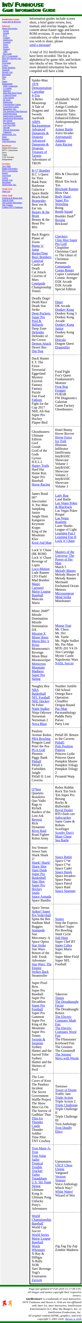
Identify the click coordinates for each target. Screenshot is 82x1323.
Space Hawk (63, 872)
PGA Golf (38, 750)
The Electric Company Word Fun (65, 1031)
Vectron (60, 1176)
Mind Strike (63, 597)
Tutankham (39, 1178)
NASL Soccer (64, 663)
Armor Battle (64, 129)
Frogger (60, 390)
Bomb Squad (64, 211)
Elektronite (7, 102)
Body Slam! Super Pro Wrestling (63, 200)
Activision (6, 63)
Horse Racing (41, 484)
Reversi (37, 819)
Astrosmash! (63, 137)
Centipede (38, 283)
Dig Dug (38, 351)
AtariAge (7, 90)
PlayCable (7, 54)
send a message (39, 45)
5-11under (7, 88)
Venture (60, 1180)
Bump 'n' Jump (38, 247)
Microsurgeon (64, 593)
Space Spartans (65, 891)
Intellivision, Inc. (9, 134)
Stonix (59, 919)
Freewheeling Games (12, 104)
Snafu (36, 893)
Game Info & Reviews (11, 22)
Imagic (5, 60)
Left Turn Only (9, 125)
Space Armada (41, 896)
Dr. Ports (7, 100)
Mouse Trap (63, 625)
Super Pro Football (38, 1007)
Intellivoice (8, 40)
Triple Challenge (66, 1105)
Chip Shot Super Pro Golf (66, 242)
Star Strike (39, 945)
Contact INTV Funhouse (12, 207)
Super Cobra (63, 945)
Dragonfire (62, 347)
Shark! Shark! (41, 862)
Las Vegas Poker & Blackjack (66, 505)
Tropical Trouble (37, 1165)
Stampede (38, 930)
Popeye (60, 750)
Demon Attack (41, 343)
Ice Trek (60, 441)
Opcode (6, 127)
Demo (4, 81)
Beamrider (39, 200)
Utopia (59, 1169)
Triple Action (64, 1097)
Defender (38, 332)
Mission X (39, 633)
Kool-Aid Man (42, 542)
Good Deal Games (11, 107)
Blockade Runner (67, 189)
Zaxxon (37, 1280)
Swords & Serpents (38, 1041)
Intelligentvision (10, 113)
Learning (7, 42)
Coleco (5, 65)
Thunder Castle (37, 1124)
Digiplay (5, 139)
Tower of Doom (66, 1090)
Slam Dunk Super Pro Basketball (39, 873)
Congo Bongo (64, 270)
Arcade (6, 33)
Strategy (6, 49)
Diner (59, 302)
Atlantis (60, 140)
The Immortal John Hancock (15, 111)
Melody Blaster (65, 571)
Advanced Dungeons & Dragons (40, 133)
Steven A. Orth (73, 1318)
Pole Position (64, 746)
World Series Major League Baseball (41, 1238)
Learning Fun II (65, 537)
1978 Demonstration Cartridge (42, 87)
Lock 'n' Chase (65, 541)
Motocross (39, 663)
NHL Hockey (41, 701)
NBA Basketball (39, 691)
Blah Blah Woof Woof (12, 93)
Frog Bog (61, 386)
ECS (5, 35)
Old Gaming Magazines (12, 202)
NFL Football (41, 697)
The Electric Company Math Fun (65, 1020)
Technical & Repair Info (12, 198)
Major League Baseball (41, 593)
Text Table (6, 166)
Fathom (37, 400)
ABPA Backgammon (41, 123)
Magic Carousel (38, 585)
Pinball (36, 761)
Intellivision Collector (12, 116)
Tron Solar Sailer (39, 1157)
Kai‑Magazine (9, 123)
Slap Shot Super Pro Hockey (38, 885)
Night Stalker (41, 708)
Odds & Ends (7, 200)
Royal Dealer (64, 810)
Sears (4, 136)
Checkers (61, 236)
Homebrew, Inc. (10, 109)
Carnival (37, 261)
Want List (6, 191)
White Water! (64, 1191)
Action (6, 31)
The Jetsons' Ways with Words (67, 1056)
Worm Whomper (38, 1248)
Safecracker (63, 817)
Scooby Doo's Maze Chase (64, 834)
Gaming (6, 37)
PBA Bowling (41, 738)
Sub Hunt (61, 938)
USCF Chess (63, 1165)
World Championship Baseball (41, 1219)
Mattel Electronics (10, 28)
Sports (6, 47)
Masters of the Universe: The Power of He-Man (64, 557)
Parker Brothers (8, 67)
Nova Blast (39, 724)
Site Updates (7, 205)
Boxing (60, 220)
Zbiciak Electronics (11, 130)
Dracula (60, 340)
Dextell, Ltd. (7, 72)
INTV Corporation (10, 56)
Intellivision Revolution (13, 118)
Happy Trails (40, 465)
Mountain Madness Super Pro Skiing (38, 673)
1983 (5, 51)
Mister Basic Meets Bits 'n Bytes (40, 641)
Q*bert (36, 789)
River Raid (39, 831)
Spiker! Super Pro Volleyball (41, 913)
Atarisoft (6, 70)
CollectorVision (9, 95)
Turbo (36, 1174)
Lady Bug (62, 495)
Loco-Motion (41, 569)
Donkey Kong (64, 309)
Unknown (7, 132)
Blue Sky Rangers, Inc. (12, 58)
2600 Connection (10, 86)
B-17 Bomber (41, 170)
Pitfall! (59, 742)
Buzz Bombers (42, 257)
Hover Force (63, 437)
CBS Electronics (9, 141)
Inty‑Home (7, 120)
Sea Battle (62, 840)
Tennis (59, 998)
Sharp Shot (39, 866)
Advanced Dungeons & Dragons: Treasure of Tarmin (40, 148)
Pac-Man (61, 708)
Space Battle (63, 857)
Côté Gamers (8, 97)
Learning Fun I (65, 533)
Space (5, 44)
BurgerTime (40, 253)
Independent (7, 84)
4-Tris (36, 95)
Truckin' (37, 1171)
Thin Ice (37, 1118)
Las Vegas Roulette (62, 520)
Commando (63, 266)
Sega (4, 77)
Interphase (6, 74)
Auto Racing (63, 144)
